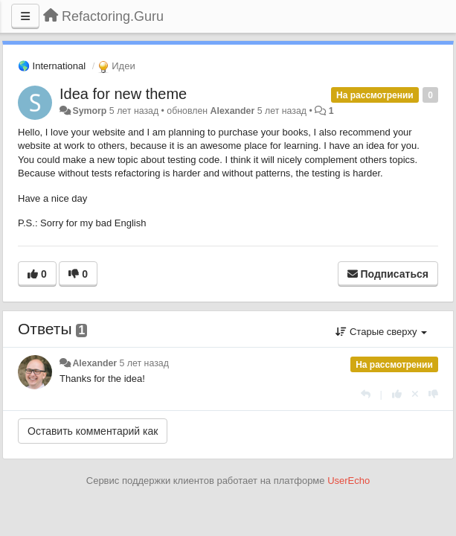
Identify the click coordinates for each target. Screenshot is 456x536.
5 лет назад (144, 363)
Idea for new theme (123, 94)
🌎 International (52, 65)
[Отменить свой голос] (415, 394)
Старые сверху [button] (381, 331)
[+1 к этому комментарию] (397, 394)
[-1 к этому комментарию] (433, 394)
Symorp (89, 111)
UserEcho (348, 480)
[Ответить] (365, 394)
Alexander (233, 111)
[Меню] (25, 16)
